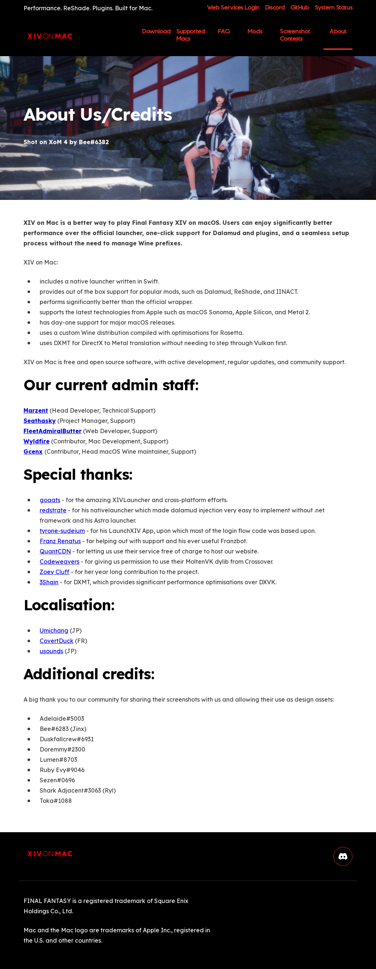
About (338, 32)
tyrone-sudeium (62, 530)
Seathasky (40, 420)
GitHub (299, 8)
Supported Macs (190, 35)
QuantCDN (55, 551)
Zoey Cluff (54, 571)
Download (156, 34)
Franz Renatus (60, 541)
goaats (50, 500)
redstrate (53, 510)
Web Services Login (233, 8)
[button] (342, 856)
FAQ (224, 32)
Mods (254, 32)
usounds (51, 651)
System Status (333, 8)
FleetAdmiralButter (53, 431)
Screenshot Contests (295, 35)
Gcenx (33, 451)
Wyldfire (37, 441)
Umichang (54, 630)
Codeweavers (59, 561)
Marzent (36, 410)
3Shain (49, 582)
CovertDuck (56, 640)
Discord (275, 8)
